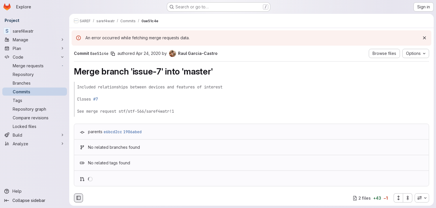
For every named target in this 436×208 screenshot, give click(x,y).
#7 (95, 99)
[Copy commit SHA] (112, 53)
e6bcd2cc (113, 131)
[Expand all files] (398, 198)
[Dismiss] (424, 37)
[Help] (34, 191)
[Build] (34, 135)
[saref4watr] (34, 31)
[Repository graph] (34, 109)
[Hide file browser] (78, 198)
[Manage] (34, 40)
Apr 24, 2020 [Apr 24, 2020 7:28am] (148, 53)
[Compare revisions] (34, 118)
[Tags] (34, 100)
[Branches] (34, 83)
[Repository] (34, 74)
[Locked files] (34, 126)
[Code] (34, 57)
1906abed (132, 131)
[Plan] (34, 48)
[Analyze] (34, 144)
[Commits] (34, 92)
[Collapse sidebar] (34, 200)
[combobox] (422, 198)
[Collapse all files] (407, 198)
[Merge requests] (34, 66)
